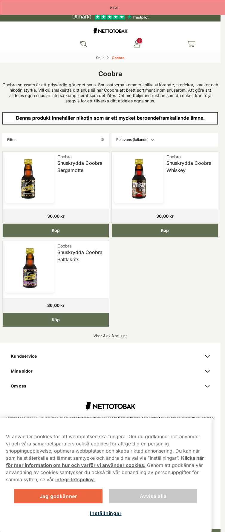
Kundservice (110, 356)
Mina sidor (110, 370)
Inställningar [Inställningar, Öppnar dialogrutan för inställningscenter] (105, 513)
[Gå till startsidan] (110, 31)
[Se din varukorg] (191, 43)
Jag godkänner (58, 496)
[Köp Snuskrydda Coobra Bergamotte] (56, 230)
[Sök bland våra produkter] (83, 43)
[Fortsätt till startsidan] (110, 403)
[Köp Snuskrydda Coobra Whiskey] (165, 230)
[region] (106, 475)
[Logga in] (136, 43)
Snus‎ (100, 58)
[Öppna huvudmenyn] (29, 43)
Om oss (110, 385)
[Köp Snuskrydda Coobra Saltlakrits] (56, 319)
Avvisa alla (153, 496)
